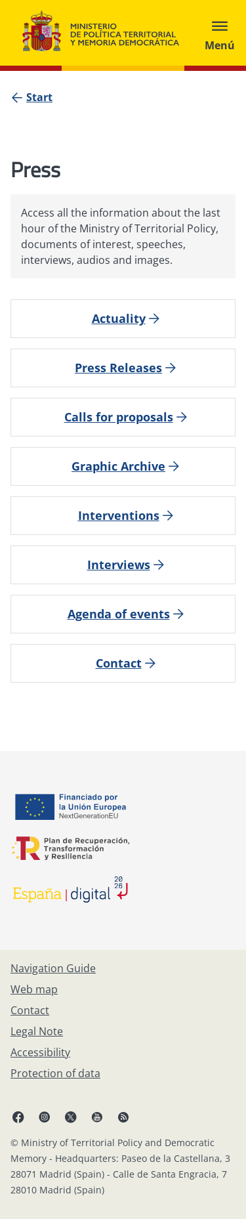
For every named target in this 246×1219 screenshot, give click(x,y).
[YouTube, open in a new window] (97, 1116)
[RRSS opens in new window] (123, 1116)
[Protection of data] (55, 1073)
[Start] (39, 97)
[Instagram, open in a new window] (44, 1116)
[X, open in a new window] (71, 1116)
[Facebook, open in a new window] (18, 1116)
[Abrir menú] (220, 33)
